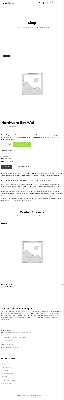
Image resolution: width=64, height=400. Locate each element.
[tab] (6, 167)
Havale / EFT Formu (8, 380)
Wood (11, 161)
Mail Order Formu (7, 373)
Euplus (4, 364)
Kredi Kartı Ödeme (7, 377)
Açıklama (6, 166)
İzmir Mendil (5, 367)
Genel (9, 158)
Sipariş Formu (6, 383)
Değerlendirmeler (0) (23, 166)
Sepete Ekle (22, 144)
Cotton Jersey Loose (7, 284)
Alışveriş (4, 370)
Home (7, 161)
